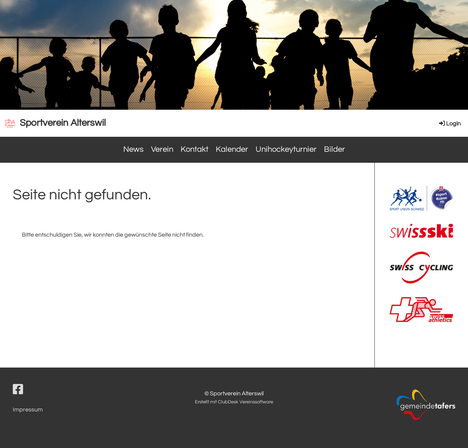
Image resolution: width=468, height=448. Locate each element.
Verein (162, 149)
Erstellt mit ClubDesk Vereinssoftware (234, 402)
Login (449, 124)
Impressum (28, 410)
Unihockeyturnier (286, 149)
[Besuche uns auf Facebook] (18, 390)
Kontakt (194, 149)
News (133, 149)
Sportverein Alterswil (63, 123)
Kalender (232, 149)
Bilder (334, 149)
